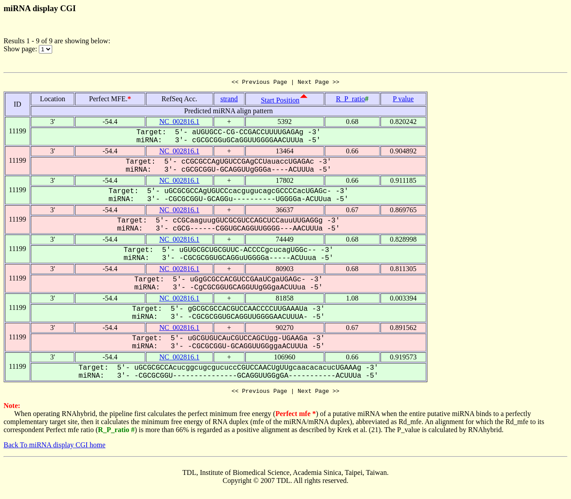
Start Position (280, 101)
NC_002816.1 (179, 123)
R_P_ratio (350, 100)
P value (403, 100)
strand (229, 100)
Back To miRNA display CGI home (54, 447)
